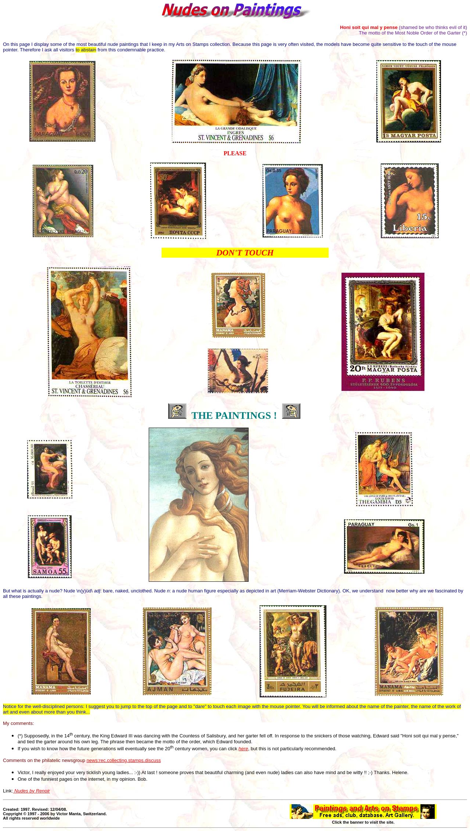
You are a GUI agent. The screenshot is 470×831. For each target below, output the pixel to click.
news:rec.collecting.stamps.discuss (124, 760)
